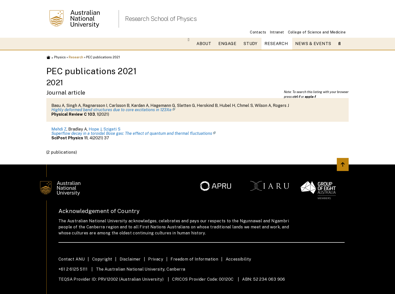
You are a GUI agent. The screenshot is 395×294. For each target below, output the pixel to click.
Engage (227, 43)
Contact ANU (71, 259)
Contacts (258, 32)
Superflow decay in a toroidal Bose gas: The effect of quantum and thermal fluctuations (131, 133)
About (203, 43)
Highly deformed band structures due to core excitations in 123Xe (111, 109)
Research (276, 43)
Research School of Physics (160, 18)
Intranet (277, 32)
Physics (60, 57)
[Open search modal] (341, 44)
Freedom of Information (194, 259)
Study (250, 43)
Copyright (102, 259)
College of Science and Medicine (317, 32)
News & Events (313, 43)
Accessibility (238, 259)
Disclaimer (130, 259)
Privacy (155, 259)
